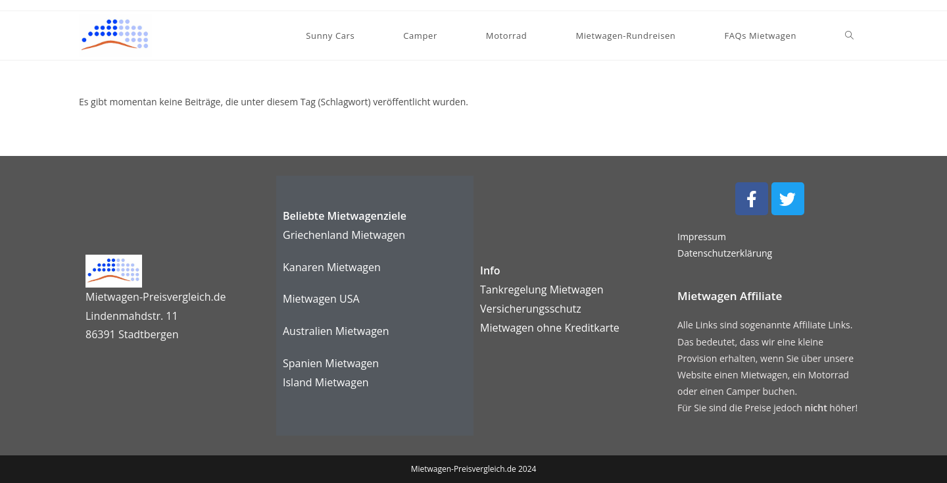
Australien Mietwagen (336, 331)
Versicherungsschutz (530, 308)
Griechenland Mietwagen (344, 235)
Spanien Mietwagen (331, 363)
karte (549, 327)
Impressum (701, 236)
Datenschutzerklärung (724, 253)
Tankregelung (515, 289)
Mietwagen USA (321, 299)
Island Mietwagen (326, 382)
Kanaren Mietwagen (332, 267)
